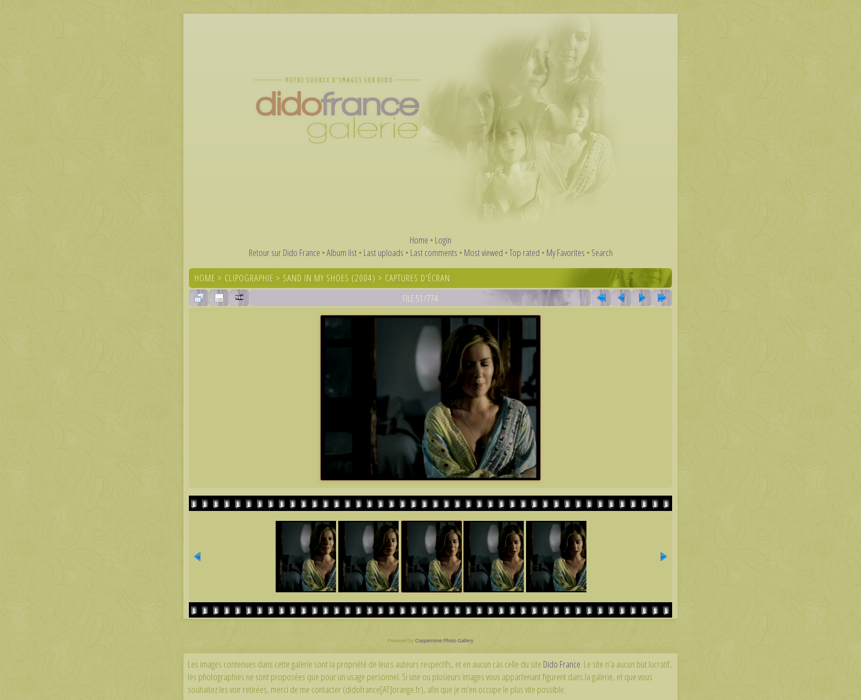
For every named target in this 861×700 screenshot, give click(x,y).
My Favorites (565, 252)
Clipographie (249, 277)
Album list (342, 252)
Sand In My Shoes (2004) (329, 277)
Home (419, 240)
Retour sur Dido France (284, 252)
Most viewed (483, 252)
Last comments (433, 252)
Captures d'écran (417, 277)
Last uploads (384, 252)
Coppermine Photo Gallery (444, 640)
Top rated (525, 252)
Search (602, 252)
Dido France (561, 664)
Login (443, 240)
